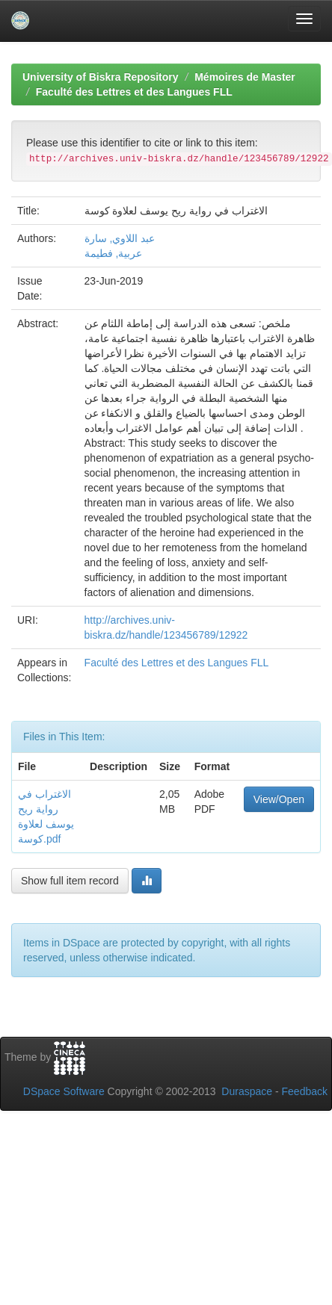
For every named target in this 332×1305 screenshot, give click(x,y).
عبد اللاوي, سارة (120, 238)
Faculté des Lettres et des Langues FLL (134, 92)
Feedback (305, 1091)
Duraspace (246, 1091)
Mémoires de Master (244, 77)
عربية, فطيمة (113, 253)
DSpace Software (64, 1091)
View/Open (278, 799)
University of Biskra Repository (100, 77)
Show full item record (70, 881)
